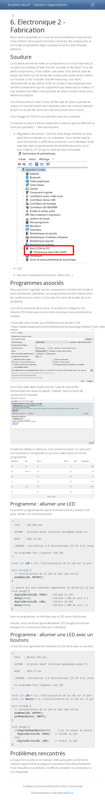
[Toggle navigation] (92, 4)
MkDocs (68, 793)
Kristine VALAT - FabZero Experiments (37, 4)
